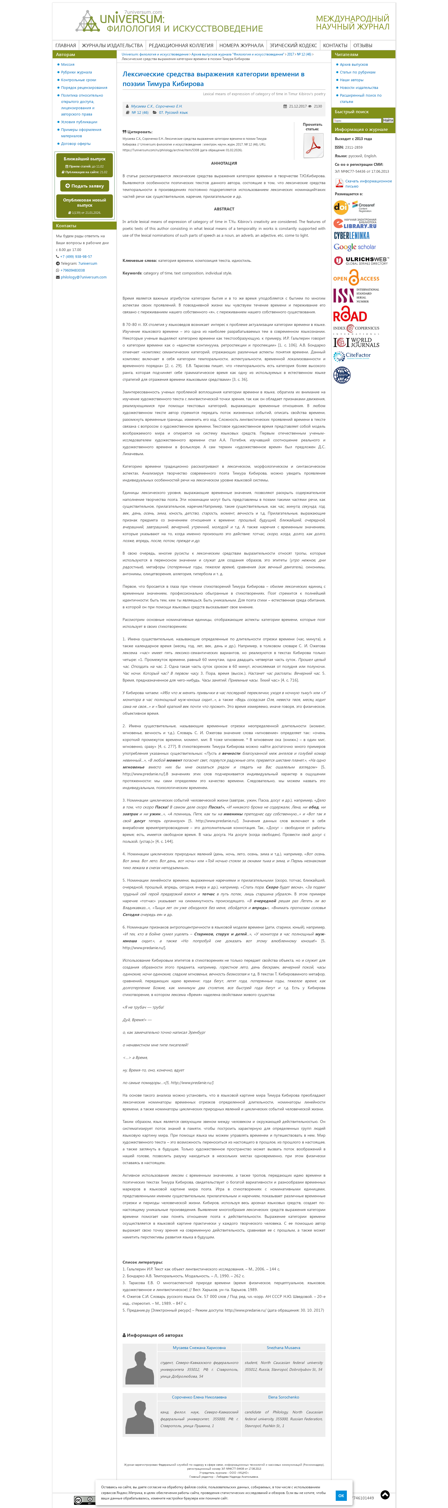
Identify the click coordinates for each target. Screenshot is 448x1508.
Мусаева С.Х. (142, 105)
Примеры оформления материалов (81, 132)
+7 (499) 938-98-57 (74, 256)
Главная (65, 45)
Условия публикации (79, 121)
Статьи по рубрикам (357, 71)
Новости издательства (359, 87)
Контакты (335, 45)
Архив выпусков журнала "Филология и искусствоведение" (237, 54)
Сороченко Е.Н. (168, 105)
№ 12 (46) (304, 54)
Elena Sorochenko (283, 1397)
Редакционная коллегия (181, 45)
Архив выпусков (354, 64)
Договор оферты (76, 143)
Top (385, 1494)
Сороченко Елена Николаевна (199, 1397)
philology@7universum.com (81, 276)
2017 (290, 54)
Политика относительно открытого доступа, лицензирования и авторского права (82, 104)
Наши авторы (351, 79)
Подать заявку (84, 186)
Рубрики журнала (76, 71)
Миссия (68, 64)
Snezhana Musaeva (283, 1347)
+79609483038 (70, 270)
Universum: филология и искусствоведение (155, 54)
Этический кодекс (293, 45)
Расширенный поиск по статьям (361, 98)
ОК (341, 1495)
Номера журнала (241, 45)
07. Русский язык (173, 112)
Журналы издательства (112, 45)
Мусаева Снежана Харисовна (199, 1347)
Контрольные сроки (78, 79)
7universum (76, 263)
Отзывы (362, 45)
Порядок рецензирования (84, 87)
